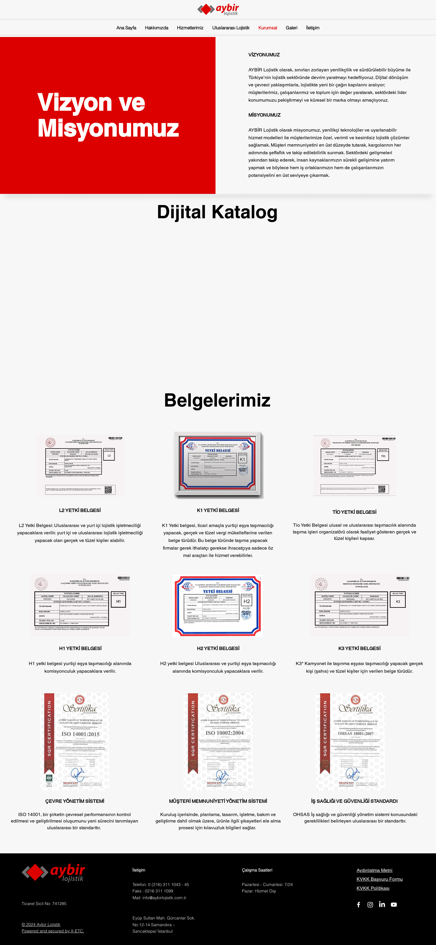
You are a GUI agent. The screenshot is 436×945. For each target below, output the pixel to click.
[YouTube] (393, 904)
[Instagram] (370, 904)
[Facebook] (358, 904)
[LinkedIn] (382, 904)
